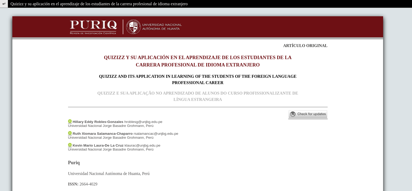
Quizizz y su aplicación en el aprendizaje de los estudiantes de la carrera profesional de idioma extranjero (99, 4)
